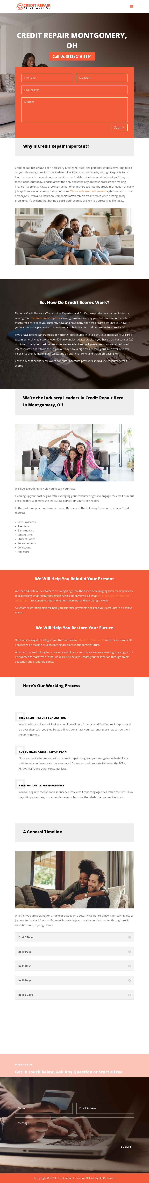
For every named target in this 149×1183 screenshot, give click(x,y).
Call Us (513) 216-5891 (72, 56)
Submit (119, 127)
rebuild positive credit (91, 640)
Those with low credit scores (87, 191)
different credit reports (46, 318)
